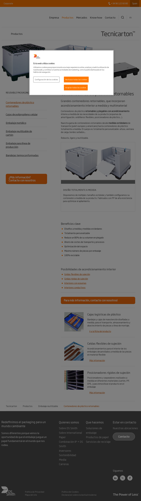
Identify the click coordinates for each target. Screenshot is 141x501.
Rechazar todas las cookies (76, 79)
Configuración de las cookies (46, 79)
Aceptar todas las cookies (75, 87)
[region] (71, 72)
